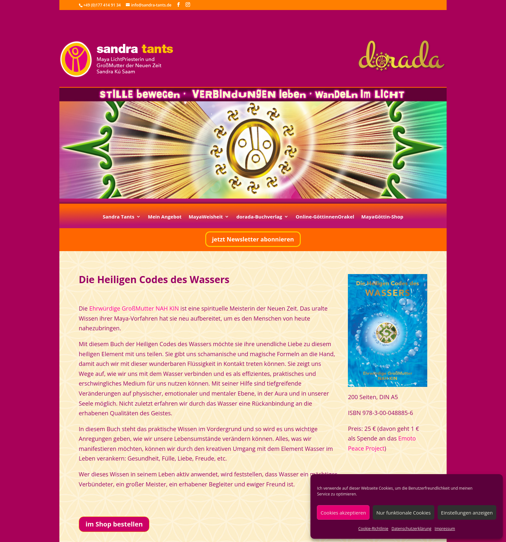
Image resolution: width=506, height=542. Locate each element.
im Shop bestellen (114, 524)
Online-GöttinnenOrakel (325, 217)
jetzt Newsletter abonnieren (253, 239)
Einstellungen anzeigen (467, 512)
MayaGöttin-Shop (382, 217)
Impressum (445, 528)
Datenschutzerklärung (411, 528)
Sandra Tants (118, 217)
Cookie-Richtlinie (373, 528)
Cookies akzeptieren (343, 512)
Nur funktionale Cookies (403, 512)
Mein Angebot (164, 217)
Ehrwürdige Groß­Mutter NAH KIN (134, 308)
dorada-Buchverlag (259, 217)
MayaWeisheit (205, 217)
